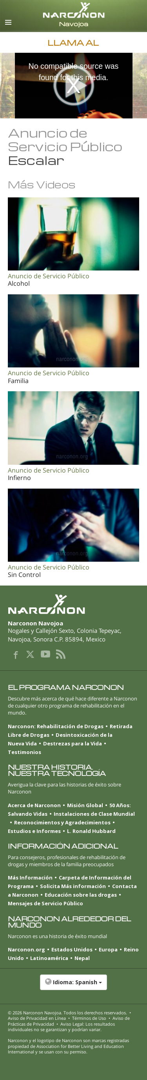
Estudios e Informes (34, 831)
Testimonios (24, 752)
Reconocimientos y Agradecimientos (62, 822)
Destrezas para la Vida (72, 743)
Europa (108, 949)
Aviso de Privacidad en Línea (37, 1018)
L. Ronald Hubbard (91, 831)
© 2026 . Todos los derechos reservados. (67, 1013)
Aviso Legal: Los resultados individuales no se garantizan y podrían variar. (61, 1026)
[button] (73, 986)
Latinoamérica (49, 958)
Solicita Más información (73, 886)
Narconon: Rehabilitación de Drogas (55, 726)
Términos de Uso (89, 1018)
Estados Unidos (72, 949)
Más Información (30, 877)
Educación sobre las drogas (81, 894)
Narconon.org (26, 949)
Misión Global (85, 805)
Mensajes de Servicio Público (45, 903)
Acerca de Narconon (34, 805)
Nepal (82, 958)
